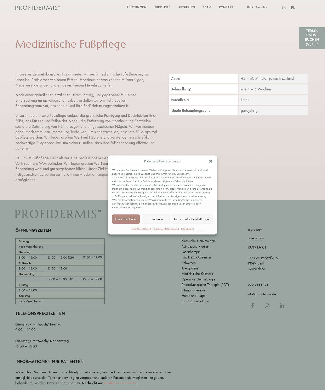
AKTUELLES (188, 7)
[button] (211, 161)
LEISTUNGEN (142, 7)
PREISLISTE (166, 7)
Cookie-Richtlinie (141, 228)
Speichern (155, 219)
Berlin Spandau (257, 7)
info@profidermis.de (120, 383)
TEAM (208, 7)
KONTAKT (226, 7)
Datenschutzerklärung (166, 228)
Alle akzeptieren (125, 219)
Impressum (187, 228)
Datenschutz (256, 238)
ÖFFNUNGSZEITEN (34, 230)
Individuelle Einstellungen (192, 219)
